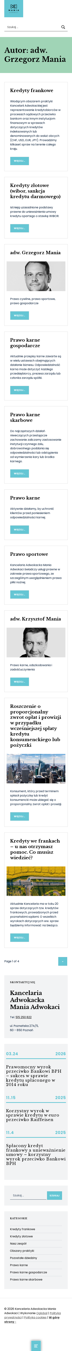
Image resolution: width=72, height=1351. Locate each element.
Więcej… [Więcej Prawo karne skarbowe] (19, 473)
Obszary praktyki (22, 1251)
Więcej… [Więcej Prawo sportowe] (19, 594)
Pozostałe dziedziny (23, 1258)
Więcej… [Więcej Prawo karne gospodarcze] (19, 390)
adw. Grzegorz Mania (35, 252)
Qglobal (41, 1313)
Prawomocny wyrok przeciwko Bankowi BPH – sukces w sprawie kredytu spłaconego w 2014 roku (33, 1076)
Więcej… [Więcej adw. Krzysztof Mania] (19, 681)
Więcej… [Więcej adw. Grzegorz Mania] (19, 315)
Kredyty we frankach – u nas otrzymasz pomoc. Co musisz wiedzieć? (35, 849)
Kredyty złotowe (21, 1236)
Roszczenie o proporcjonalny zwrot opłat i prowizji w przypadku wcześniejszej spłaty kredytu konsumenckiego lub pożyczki (35, 726)
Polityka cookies (35, 1317)
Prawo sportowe (29, 554)
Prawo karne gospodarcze (25, 342)
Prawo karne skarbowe (25, 417)
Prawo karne (25, 498)
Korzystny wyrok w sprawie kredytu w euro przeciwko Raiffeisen (32, 1115)
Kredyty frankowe (31, 90)
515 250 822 (24, 1017)
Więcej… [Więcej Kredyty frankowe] (19, 160)
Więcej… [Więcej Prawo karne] (19, 529)
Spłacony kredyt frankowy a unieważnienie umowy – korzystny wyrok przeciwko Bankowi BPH (36, 1155)
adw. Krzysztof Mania (35, 619)
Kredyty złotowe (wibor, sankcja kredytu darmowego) (35, 191)
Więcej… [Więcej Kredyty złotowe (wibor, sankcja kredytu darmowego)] (19, 228)
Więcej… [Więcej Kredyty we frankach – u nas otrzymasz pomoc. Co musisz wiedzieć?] (19, 937)
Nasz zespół (18, 1244)
